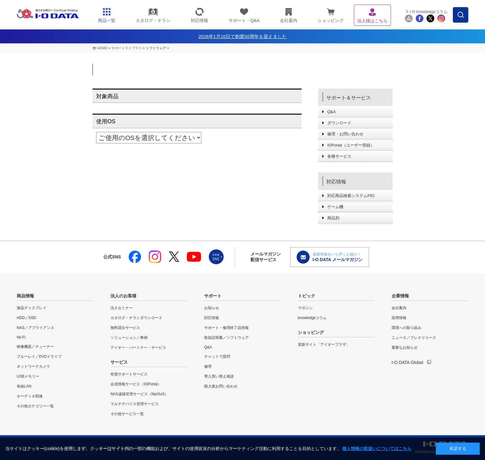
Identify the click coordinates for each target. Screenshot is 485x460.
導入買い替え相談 (219, 376)
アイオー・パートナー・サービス (138, 347)
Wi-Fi (21, 337)
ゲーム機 (335, 206)
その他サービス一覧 (127, 414)
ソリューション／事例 (129, 337)
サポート (212, 295)
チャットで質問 (217, 356)
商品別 (333, 218)
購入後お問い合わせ (221, 386)
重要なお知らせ (405, 347)
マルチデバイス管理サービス (134, 404)
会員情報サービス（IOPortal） (135, 384)
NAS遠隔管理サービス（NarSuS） (139, 394)
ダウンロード (339, 122)
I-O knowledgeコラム (429, 11)
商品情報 (25, 295)
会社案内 (399, 308)
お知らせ (211, 308)
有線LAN (24, 386)
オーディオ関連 (30, 396)
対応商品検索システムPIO (350, 195)
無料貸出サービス (125, 328)
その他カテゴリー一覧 (35, 406)
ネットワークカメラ (33, 366)
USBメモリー (28, 376)
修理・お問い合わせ (345, 134)
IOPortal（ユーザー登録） (350, 145)
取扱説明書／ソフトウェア (226, 337)
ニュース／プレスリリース (414, 337)
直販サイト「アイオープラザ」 (324, 344)
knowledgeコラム (312, 318)
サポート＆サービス (348, 97)
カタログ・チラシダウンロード (136, 318)
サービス (119, 362)
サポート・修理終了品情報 (226, 328)
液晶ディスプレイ (31, 308)
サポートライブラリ (126, 48)
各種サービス (339, 156)
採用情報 (399, 318)
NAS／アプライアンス (35, 328)
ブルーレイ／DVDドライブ (39, 356)
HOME (102, 48)
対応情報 (336, 181)
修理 (208, 366)
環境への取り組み (406, 328)
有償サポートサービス (129, 374)
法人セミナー (121, 308)
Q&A (331, 111)
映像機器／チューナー (35, 346)
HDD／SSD (26, 318)
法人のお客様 (123, 295)
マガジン (305, 308)
